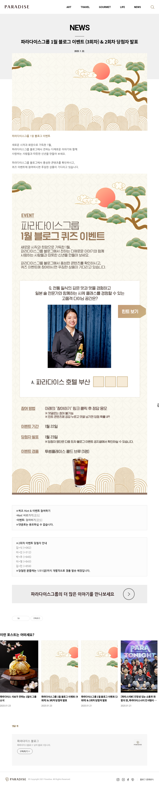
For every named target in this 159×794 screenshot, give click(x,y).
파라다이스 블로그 (28, 741)
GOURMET (105, 7)
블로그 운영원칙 (147, 779)
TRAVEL (85, 7)
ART (69, 7)
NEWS (137, 7)
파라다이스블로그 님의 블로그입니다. (34, 745)
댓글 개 (15, 726)
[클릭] (36, 515)
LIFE (122, 7)
